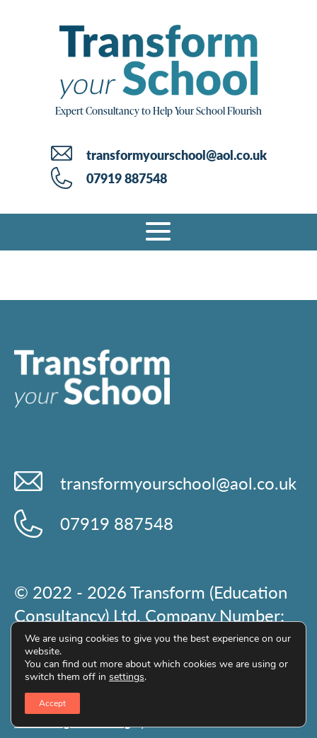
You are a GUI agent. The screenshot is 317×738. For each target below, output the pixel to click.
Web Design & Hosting (72, 722)
